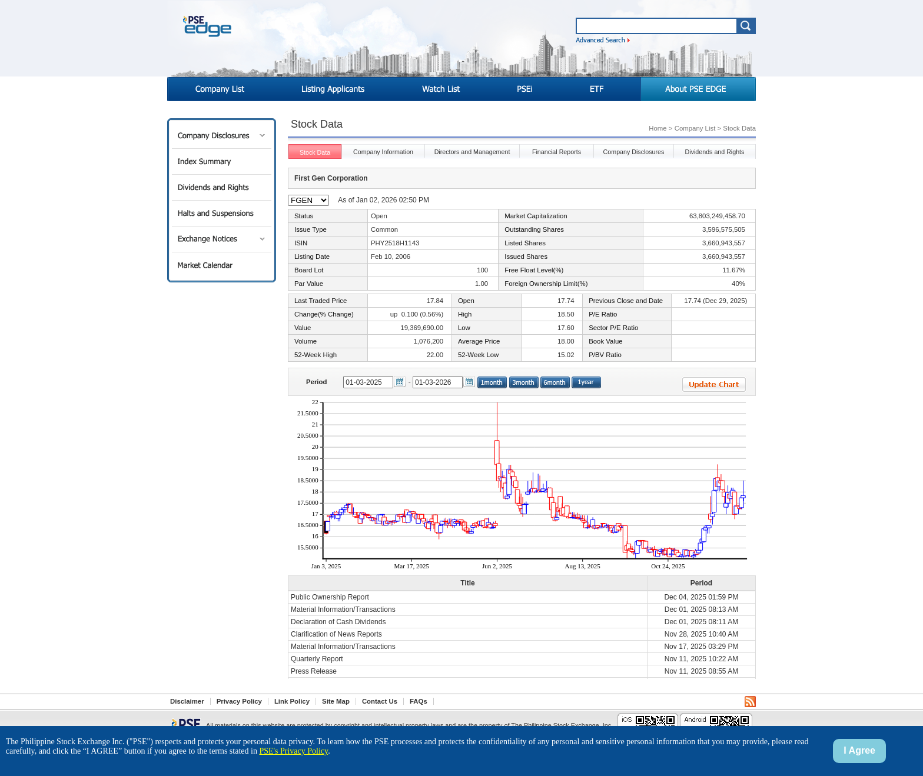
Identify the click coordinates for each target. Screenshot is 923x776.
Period (316, 381)
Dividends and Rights (221, 187)
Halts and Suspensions (221, 213)
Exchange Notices (221, 239)
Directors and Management (472, 151)
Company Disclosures (221, 135)
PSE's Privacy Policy (293, 751)
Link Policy (292, 701)
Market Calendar (221, 265)
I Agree (859, 750)
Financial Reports (556, 151)
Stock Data (315, 152)
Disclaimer (187, 701)
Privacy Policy (239, 701)
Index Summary (221, 161)
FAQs (418, 701)
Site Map (336, 701)
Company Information (383, 151)
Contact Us (379, 701)
